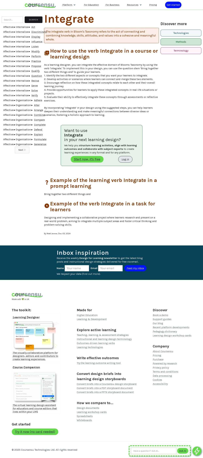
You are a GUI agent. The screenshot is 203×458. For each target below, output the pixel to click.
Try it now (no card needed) (35, 432)
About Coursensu (163, 351)
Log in (125, 159)
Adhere (38, 100)
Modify (35, 51)
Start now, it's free (87, 159)
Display (35, 36)
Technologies (181, 33)
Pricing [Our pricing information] (153, 4)
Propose (36, 66)
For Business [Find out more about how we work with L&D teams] (112, 4)
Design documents (88, 407)
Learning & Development (92, 319)
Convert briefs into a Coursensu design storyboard (107, 384)
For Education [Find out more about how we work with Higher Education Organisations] (91, 4)
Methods (181, 41)
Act (33, 27)
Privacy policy (161, 367)
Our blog (158, 323)
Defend (38, 129)
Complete (40, 124)
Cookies (157, 379)
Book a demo (160, 315)
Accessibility (160, 383)
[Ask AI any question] (153, 451)
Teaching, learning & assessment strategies (103, 334)
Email (94, 268)
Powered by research (165, 363)
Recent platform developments (171, 327)
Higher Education (87, 315)
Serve (34, 85)
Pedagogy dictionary (165, 331)
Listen (35, 46)
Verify (34, 95)
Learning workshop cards (92, 412)
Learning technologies (90, 347)
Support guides (162, 319)
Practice (36, 61)
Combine (39, 114)
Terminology (181, 50)
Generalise (40, 144)
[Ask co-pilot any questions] (196, 451)
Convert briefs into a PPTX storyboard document (105, 392)
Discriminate (39, 31)
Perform (36, 56)
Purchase (158, 359)
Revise (35, 80)
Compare (39, 119)
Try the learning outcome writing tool (99, 363)
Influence (36, 41)
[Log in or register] (173, 5)
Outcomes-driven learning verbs (96, 343)
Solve (34, 90)
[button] (69, 4)
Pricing (157, 355)
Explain (38, 134)
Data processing (162, 375)
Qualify (35, 70)
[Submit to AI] (182, 451)
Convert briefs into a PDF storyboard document (105, 388)
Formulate (40, 139)
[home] (40, 5)
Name (60, 268)
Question (36, 75)
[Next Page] (22, 150)
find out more (91, 273)
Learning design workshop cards (172, 335)
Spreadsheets (85, 416)
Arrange (38, 110)
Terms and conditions (165, 371)
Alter (37, 105)
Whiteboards (84, 420)
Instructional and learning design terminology (104, 339)
